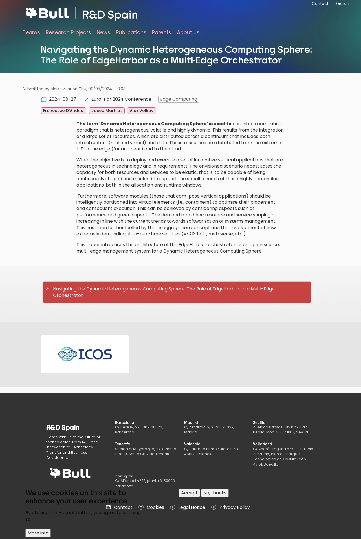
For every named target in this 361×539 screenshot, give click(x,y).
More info (38, 533)
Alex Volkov (141, 110)
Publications (131, 32)
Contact (320, 3)
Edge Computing (178, 99)
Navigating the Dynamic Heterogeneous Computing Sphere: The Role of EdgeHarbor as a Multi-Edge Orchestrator (164, 292)
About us (188, 32)
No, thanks (214, 493)
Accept (189, 493)
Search (342, 3)
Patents (161, 32)
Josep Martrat (106, 110)
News (103, 32)
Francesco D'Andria (63, 110)
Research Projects (68, 32)
